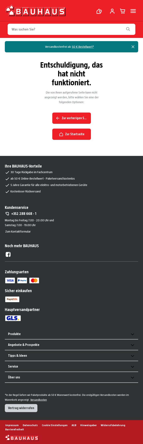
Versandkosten (38, 399)
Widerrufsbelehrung (113, 425)
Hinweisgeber (88, 425)
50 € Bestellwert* (83, 46)
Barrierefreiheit (14, 429)
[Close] (133, 46)
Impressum (12, 425)
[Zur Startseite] (36, 10)
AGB (74, 425)
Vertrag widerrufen (21, 408)
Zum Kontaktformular (18, 231)
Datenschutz (30, 425)
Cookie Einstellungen (55, 425)
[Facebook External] (8, 254)
